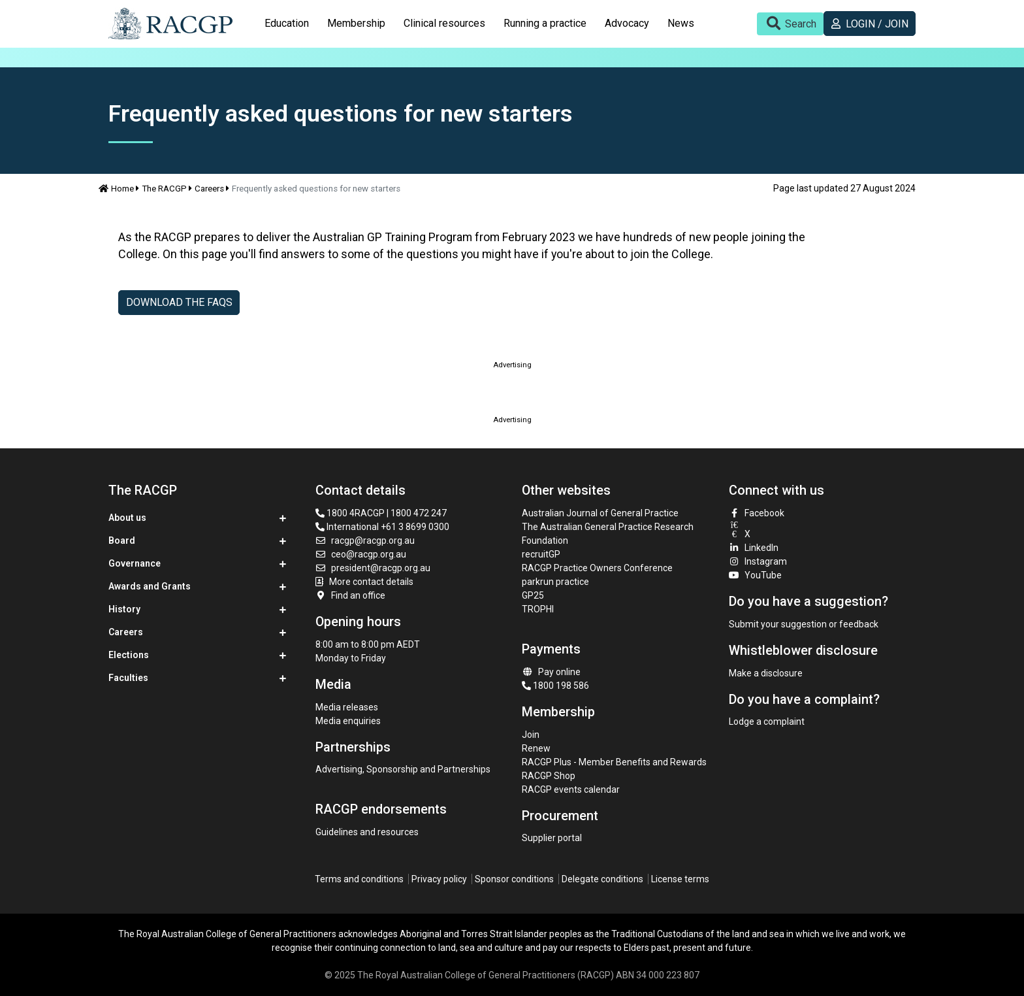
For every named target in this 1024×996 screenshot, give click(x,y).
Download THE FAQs (179, 302)
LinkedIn (754, 547)
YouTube (755, 575)
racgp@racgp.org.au (365, 540)
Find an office (350, 595)
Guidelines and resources (367, 832)
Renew (536, 748)
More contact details (371, 581)
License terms (680, 879)
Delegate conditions (602, 879)
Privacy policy (439, 879)
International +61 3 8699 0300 (382, 527)
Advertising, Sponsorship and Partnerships (402, 769)
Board (121, 540)
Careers (209, 188)
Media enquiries (348, 721)
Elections (128, 655)
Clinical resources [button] (444, 23)
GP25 (534, 595)
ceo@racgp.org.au (361, 554)
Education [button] (286, 23)
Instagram (758, 561)
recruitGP (541, 554)
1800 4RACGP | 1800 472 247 (381, 513)
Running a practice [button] (545, 23)
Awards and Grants (149, 586)
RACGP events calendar (571, 789)
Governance (134, 563)
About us (127, 517)
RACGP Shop (548, 776)
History (124, 609)
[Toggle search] (790, 23)
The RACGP (164, 188)
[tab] (286, 23)
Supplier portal (552, 838)
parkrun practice (555, 581)
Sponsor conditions (514, 879)
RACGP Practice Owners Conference (597, 568)
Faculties (128, 677)
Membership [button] (356, 23)
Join (530, 734)
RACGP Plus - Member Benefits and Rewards (614, 762)
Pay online (551, 672)
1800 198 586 (555, 685)
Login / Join (869, 24)
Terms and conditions (359, 879)
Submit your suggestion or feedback (803, 624)
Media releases (346, 707)
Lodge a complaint (767, 721)
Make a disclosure (766, 673)
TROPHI (538, 609)
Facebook (757, 513)
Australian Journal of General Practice (600, 513)
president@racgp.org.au (373, 568)
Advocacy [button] (627, 23)
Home (116, 188)
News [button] (680, 23)
